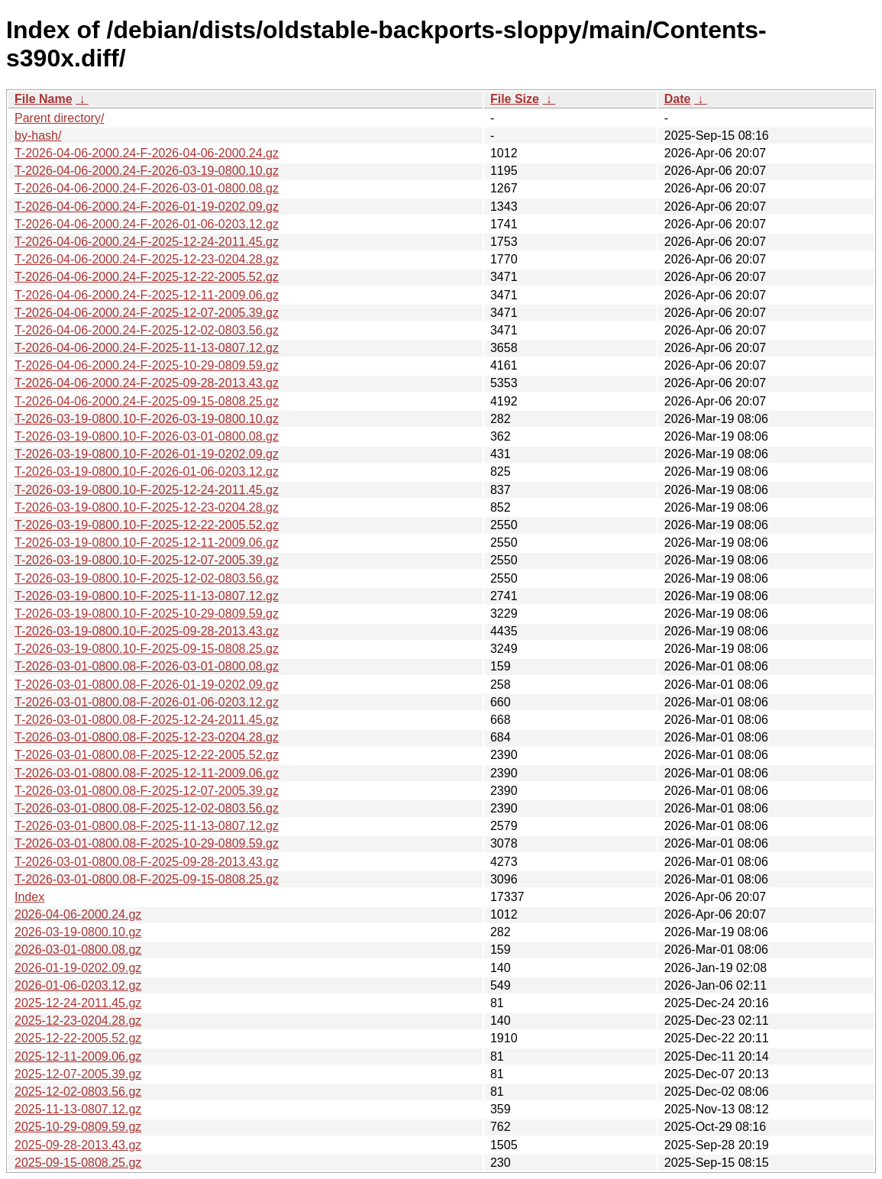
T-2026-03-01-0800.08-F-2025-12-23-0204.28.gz (147, 737)
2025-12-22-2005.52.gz (78, 1038)
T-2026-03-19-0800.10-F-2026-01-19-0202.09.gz (147, 453)
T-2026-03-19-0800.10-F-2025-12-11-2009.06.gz (147, 542)
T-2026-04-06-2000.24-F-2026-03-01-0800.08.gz (147, 188)
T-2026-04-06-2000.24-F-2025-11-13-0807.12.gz (147, 347)
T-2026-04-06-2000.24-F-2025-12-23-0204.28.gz (147, 259)
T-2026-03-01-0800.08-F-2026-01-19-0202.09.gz (147, 684)
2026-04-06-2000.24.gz (78, 914)
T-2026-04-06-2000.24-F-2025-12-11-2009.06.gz (147, 295)
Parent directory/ (59, 117)
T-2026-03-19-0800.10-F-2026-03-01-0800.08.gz (147, 436)
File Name (44, 98)
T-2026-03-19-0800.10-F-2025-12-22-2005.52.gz (147, 524)
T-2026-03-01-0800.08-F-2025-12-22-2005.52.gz (147, 754)
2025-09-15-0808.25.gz (78, 1162)
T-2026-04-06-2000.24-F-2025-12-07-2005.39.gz (147, 312)
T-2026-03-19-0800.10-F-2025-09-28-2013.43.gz (147, 631)
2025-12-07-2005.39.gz (78, 1074)
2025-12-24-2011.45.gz (78, 1002)
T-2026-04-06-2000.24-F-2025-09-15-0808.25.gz (147, 401)
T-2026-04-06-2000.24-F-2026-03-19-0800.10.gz (147, 170)
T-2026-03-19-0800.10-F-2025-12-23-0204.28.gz (147, 507)
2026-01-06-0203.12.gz (78, 985)
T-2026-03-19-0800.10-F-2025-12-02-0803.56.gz (147, 578)
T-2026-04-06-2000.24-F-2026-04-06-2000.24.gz (147, 153)
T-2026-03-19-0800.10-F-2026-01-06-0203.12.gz (147, 471)
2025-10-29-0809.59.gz (78, 1126)
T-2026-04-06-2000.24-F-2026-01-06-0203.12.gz (147, 224)
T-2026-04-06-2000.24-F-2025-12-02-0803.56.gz (147, 330)
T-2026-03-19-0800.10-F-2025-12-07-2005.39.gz (147, 560)
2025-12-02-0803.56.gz (78, 1091)
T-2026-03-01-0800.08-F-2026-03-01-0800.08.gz (147, 666)
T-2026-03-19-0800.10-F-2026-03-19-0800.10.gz (147, 418)
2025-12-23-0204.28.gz (78, 1020)
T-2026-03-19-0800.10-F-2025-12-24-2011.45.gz (147, 489)
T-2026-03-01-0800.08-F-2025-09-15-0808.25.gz (147, 879)
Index (29, 896)
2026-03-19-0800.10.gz (78, 931)
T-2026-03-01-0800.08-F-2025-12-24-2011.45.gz (147, 719)
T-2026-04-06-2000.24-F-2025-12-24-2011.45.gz (147, 241)
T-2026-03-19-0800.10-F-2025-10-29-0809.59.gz (147, 613)
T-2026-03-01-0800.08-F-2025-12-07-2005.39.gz (147, 790)
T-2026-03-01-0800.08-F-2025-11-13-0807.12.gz (147, 825)
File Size (514, 98)
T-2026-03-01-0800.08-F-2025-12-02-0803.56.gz (147, 808)
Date (677, 98)
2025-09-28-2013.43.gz (78, 1145)
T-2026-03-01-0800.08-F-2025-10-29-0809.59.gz (147, 843)
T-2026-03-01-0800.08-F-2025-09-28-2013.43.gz (147, 861)
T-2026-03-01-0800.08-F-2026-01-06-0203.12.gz (147, 702)
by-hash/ (38, 135)
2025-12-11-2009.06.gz (78, 1056)
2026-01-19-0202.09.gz (78, 967)
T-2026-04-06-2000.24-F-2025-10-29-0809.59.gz (147, 365)
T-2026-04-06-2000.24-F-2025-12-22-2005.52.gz (147, 276)
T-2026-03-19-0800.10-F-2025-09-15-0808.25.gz (147, 648)
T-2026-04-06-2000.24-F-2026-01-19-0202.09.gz (147, 206)
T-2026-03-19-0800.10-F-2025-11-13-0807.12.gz (147, 596)
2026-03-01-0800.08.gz (78, 949)
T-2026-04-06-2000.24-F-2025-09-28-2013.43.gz (147, 382)
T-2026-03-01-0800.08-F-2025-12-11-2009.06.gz (147, 773)
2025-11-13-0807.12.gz (78, 1109)
